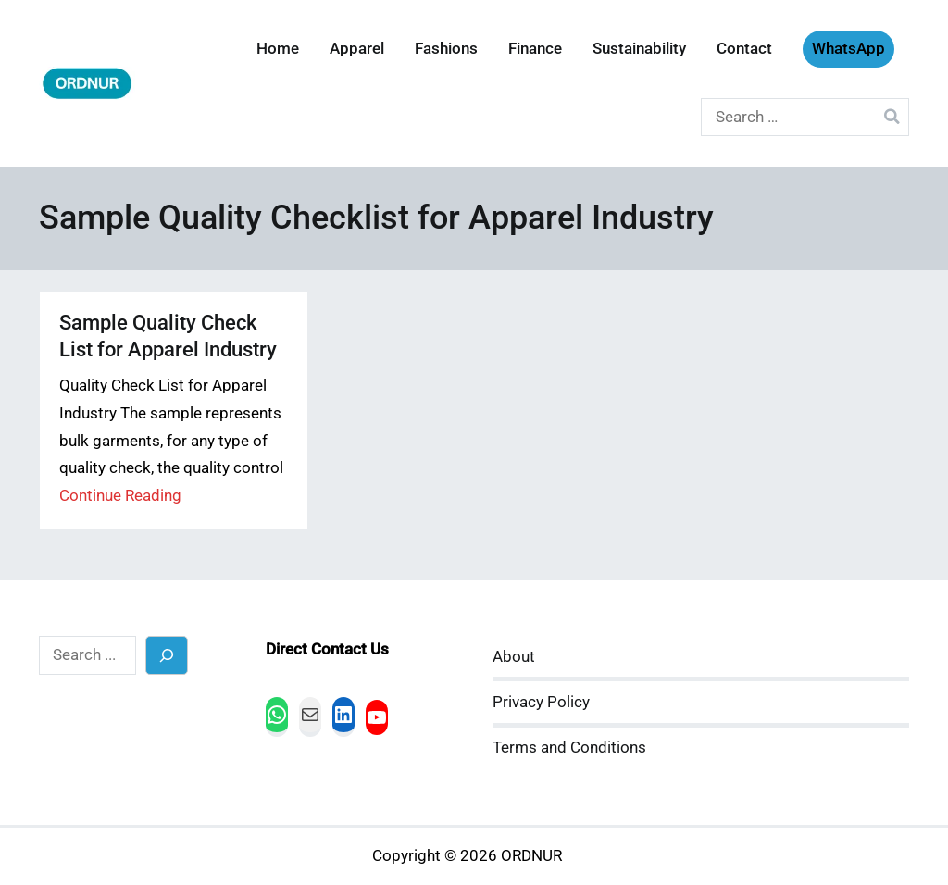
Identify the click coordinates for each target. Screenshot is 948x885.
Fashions (446, 48)
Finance (535, 48)
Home (277, 48)
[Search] (167, 655)
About (514, 657)
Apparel (357, 48)
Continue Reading (120, 496)
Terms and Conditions (569, 747)
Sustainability (639, 48)
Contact (744, 48)
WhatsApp (848, 48)
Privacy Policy (541, 702)
